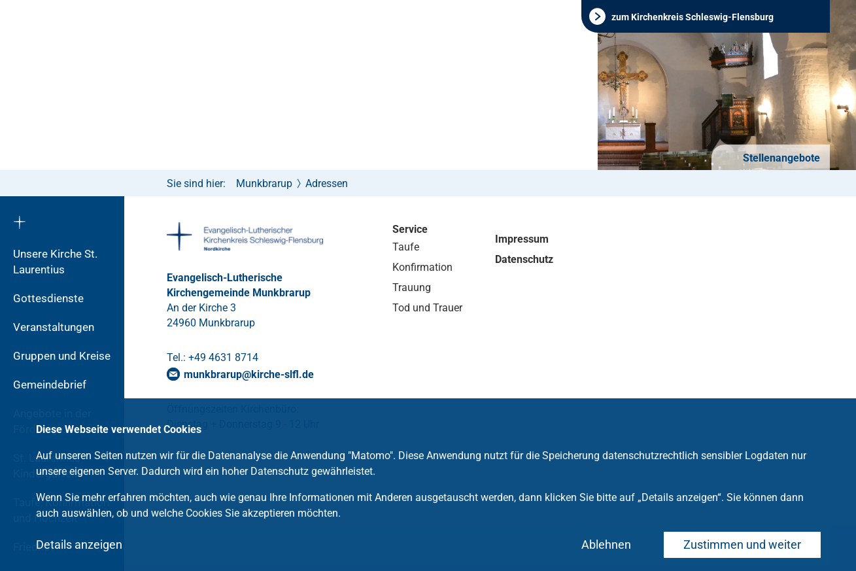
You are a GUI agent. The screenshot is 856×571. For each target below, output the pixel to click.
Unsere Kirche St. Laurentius (55, 261)
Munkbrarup (264, 183)
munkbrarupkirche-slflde (249, 374)
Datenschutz (524, 259)
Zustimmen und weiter (742, 544)
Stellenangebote (780, 158)
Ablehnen (606, 544)
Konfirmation (422, 267)
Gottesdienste (48, 298)
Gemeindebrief (49, 384)
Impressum (522, 239)
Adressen (326, 183)
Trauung (411, 287)
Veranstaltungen (53, 327)
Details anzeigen (79, 544)
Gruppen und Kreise (62, 355)
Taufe (405, 247)
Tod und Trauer (427, 308)
